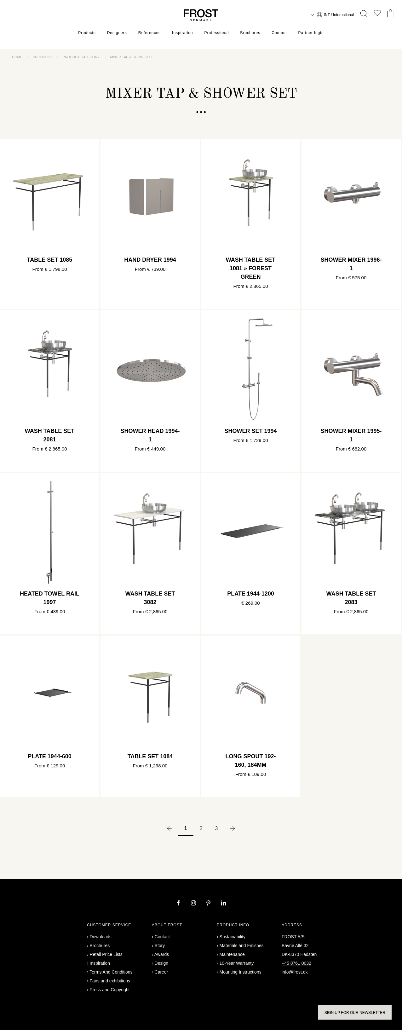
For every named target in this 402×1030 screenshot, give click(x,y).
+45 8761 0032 (296, 963)
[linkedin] (224, 903)
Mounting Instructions (240, 972)
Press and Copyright (110, 989)
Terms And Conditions (110, 972)
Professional (216, 33)
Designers (117, 33)
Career (161, 972)
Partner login (311, 33)
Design (162, 963)
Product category (81, 57)
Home (17, 57)
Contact (279, 33)
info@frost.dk (295, 972)
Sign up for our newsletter (354, 1012)
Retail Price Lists (106, 954)
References (149, 33)
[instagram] (194, 903)
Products (86, 33)
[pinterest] (209, 903)
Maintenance (232, 954)
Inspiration (182, 33)
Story (160, 945)
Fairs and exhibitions (110, 980)
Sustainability (233, 936)
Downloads (101, 936)
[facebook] (179, 903)
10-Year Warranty (237, 963)
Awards (161, 954)
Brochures (250, 33)
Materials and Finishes (242, 945)
